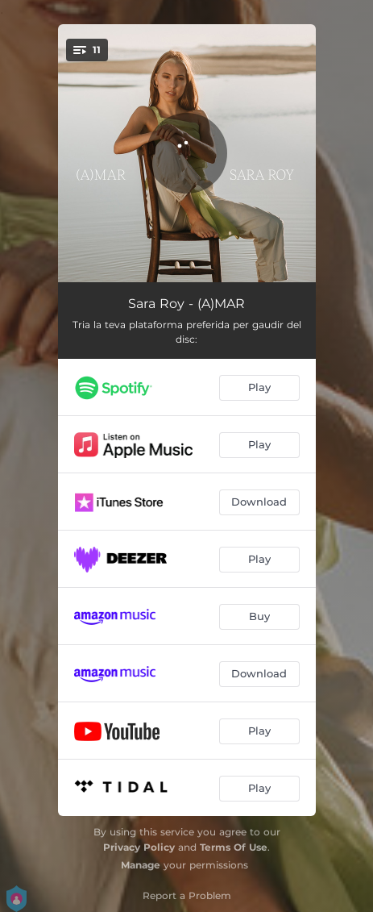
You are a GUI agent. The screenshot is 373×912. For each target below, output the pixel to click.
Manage (140, 865)
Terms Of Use (233, 847)
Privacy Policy (139, 847)
